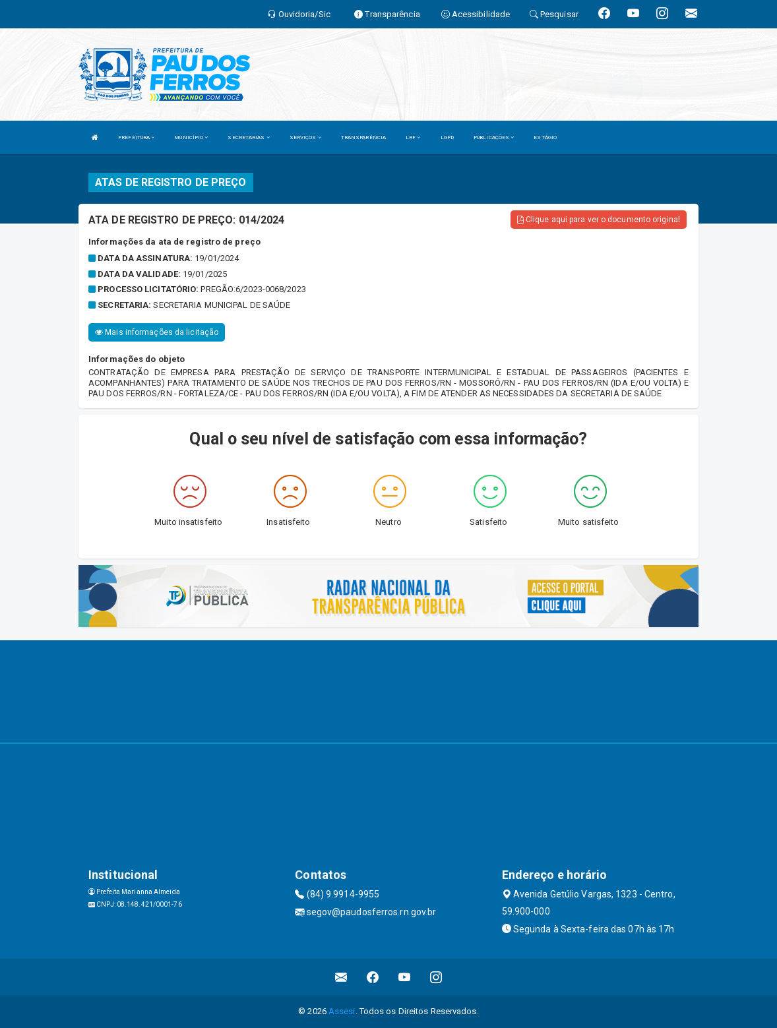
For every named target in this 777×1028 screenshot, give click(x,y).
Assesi (342, 1011)
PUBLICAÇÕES (494, 137)
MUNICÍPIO (191, 137)
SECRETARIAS (248, 137)
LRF (413, 137)
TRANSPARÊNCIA (363, 137)
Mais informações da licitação (156, 332)
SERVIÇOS (305, 137)
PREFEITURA (136, 137)
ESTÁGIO (545, 137)
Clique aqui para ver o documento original (598, 219)
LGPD (447, 137)
